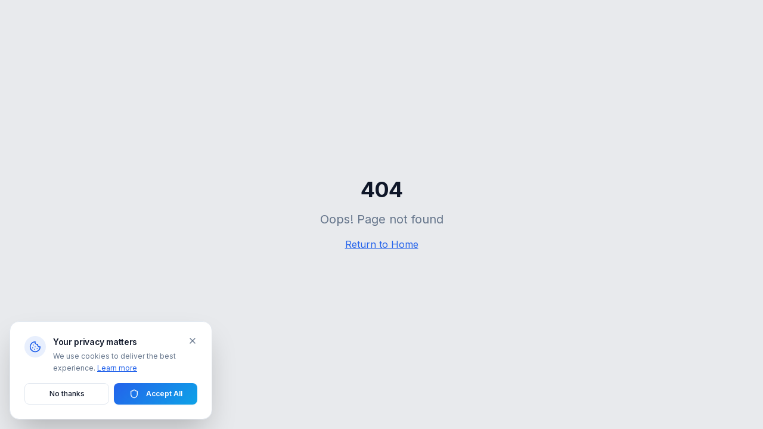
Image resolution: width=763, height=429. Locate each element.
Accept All (155, 394)
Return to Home (381, 244)
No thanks (67, 393)
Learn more (117, 367)
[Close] (192, 341)
